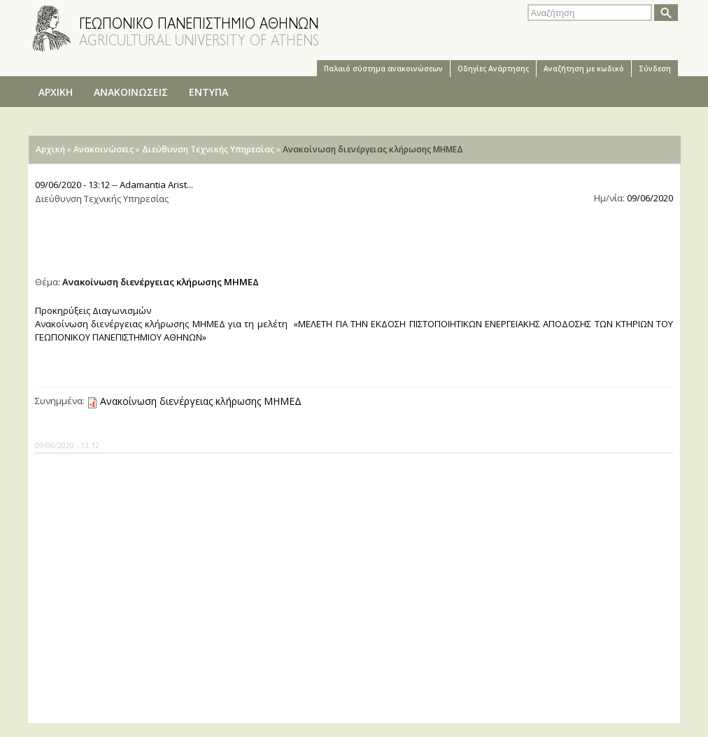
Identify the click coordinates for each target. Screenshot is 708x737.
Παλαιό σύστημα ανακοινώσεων (383, 68)
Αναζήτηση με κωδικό (584, 68)
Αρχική (50, 149)
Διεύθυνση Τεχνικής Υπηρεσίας (208, 149)
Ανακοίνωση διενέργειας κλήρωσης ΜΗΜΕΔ (201, 401)
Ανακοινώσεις (103, 149)
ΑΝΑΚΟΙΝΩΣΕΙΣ (131, 92)
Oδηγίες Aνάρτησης (493, 68)
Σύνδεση (655, 68)
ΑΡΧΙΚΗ (55, 92)
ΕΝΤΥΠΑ (208, 92)
